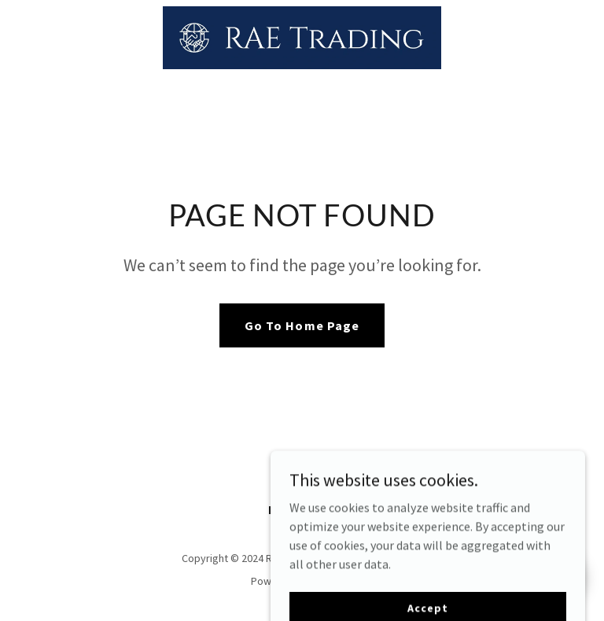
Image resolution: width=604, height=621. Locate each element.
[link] (302, 37)
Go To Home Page (302, 325)
